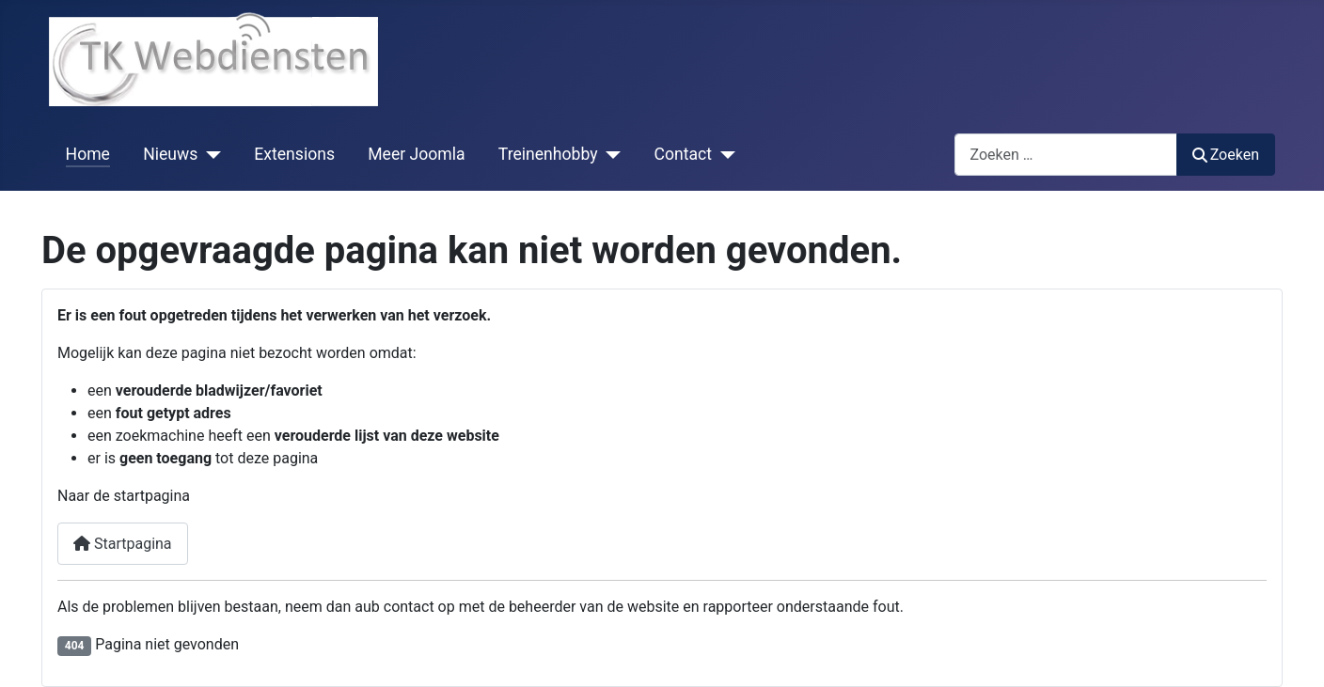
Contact (683, 154)
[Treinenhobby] (610, 154)
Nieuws (170, 154)
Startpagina (122, 544)
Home (88, 154)
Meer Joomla (416, 154)
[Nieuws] (209, 154)
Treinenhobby (548, 154)
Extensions (294, 154)
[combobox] (1065, 154)
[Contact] (723, 154)
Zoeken (1226, 155)
